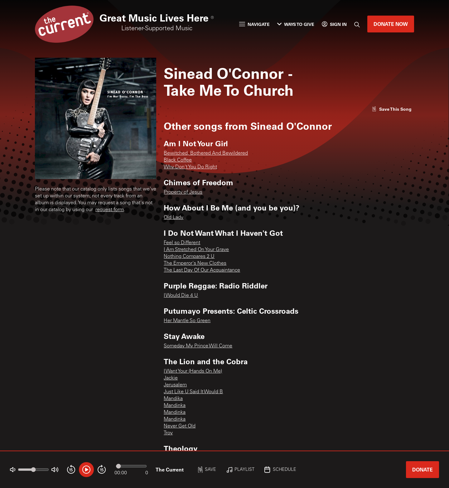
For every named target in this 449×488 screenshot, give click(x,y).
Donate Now (391, 24)
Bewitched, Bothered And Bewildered (206, 153)
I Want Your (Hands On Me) (193, 371)
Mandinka (175, 405)
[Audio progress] (131, 466)
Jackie (171, 378)
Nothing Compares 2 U (189, 256)
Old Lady (173, 217)
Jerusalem (175, 385)
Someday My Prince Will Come (198, 346)
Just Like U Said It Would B (193, 391)
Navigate (254, 24)
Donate (422, 469)
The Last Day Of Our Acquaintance (202, 270)
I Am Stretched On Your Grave (196, 249)
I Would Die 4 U (181, 295)
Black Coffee (178, 160)
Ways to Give (295, 24)
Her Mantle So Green (187, 320)
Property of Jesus (183, 192)
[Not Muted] (12, 469)
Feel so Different (182, 242)
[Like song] (392, 109)
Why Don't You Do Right (190, 167)
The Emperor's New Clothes (195, 263)
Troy (168, 433)
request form (109, 209)
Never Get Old (180, 426)
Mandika (173, 398)
